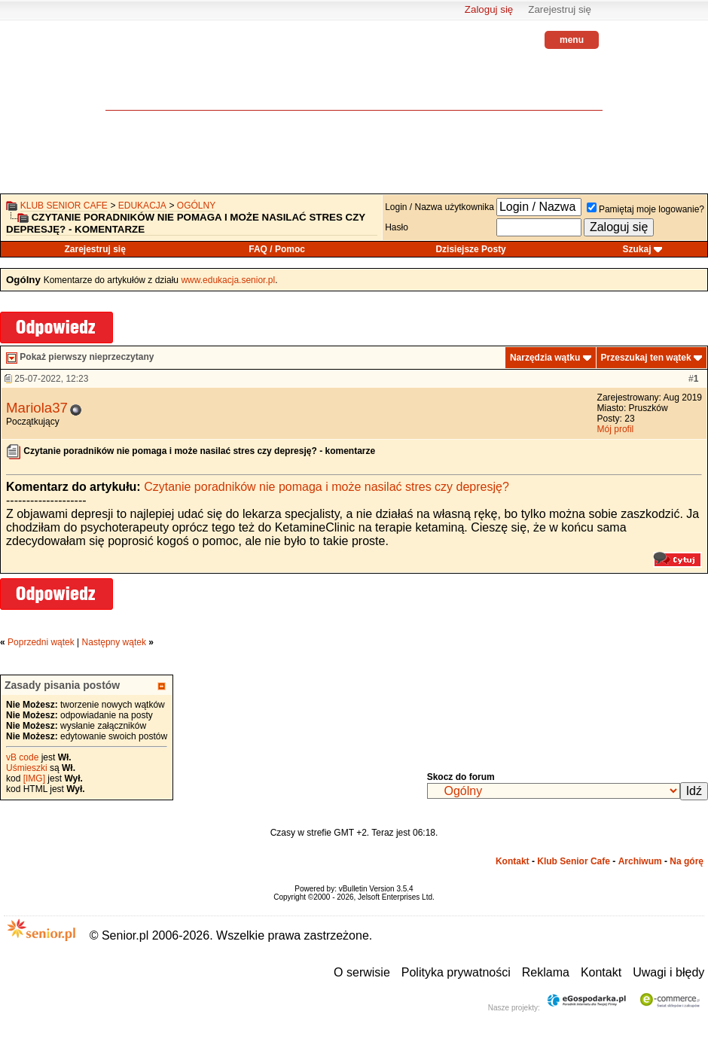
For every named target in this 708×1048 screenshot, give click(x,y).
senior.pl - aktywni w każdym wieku (147, 75)
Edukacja (142, 205)
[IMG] (34, 778)
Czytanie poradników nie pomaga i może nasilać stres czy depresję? (326, 486)
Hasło (396, 227)
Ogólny (196, 205)
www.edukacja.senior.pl (228, 280)
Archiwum (640, 861)
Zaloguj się (489, 9)
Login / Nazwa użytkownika (439, 207)
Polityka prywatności (456, 972)
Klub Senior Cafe (64, 205)
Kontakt (512, 861)
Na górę (686, 861)
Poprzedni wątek (41, 642)
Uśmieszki (26, 768)
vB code (22, 757)
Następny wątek (114, 642)
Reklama (545, 972)
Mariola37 (37, 408)
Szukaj (637, 249)
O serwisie (362, 972)
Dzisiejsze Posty (470, 249)
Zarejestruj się (559, 9)
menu (572, 40)
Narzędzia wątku (545, 357)
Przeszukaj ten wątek (646, 357)
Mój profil (615, 429)
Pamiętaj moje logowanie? (645, 209)
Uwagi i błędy (668, 972)
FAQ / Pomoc (277, 249)
